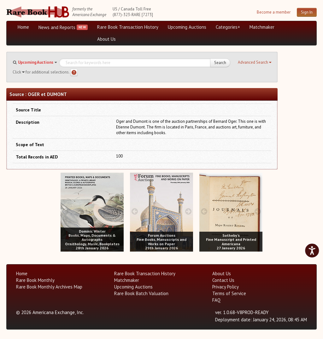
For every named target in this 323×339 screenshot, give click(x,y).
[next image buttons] (119, 211)
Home (23, 27)
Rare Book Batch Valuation (141, 293)
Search (220, 62)
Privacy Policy (225, 287)
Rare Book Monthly (35, 280)
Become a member (274, 12)
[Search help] (74, 72)
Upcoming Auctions (187, 27)
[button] (254, 62)
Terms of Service (229, 293)
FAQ (216, 300)
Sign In (307, 12)
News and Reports (56, 27)
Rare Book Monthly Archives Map (49, 287)
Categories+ (228, 27)
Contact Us (223, 280)
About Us (106, 39)
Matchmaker (262, 27)
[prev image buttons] (65, 211)
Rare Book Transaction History (127, 27)
